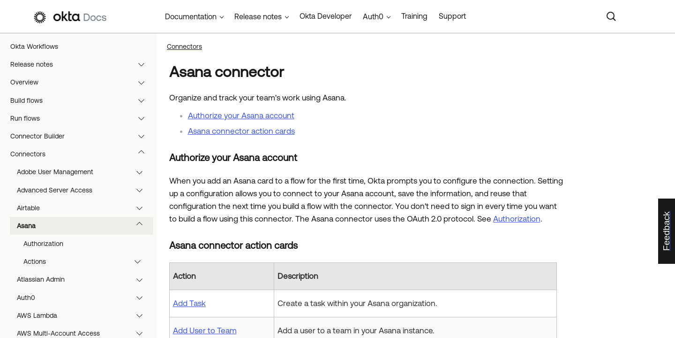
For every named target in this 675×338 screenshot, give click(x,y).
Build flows (81, 100)
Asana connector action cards (241, 131)
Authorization (43, 243)
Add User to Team (205, 330)
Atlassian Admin (84, 279)
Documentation (191, 16)
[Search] (611, 16)
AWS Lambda (84, 315)
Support (452, 16)
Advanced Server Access (84, 190)
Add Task (189, 303)
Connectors (81, 154)
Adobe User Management (84, 172)
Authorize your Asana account (241, 115)
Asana (84, 226)
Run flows (81, 118)
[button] (143, 64)
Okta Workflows (34, 46)
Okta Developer (326, 16)
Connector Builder (81, 136)
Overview (81, 82)
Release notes (81, 64)
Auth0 (84, 298)
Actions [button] (86, 261)
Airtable (84, 208)
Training (414, 16)
